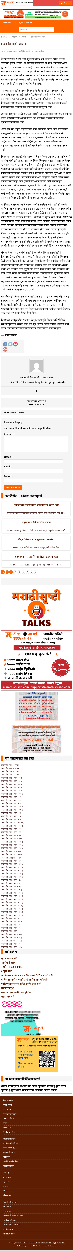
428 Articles (47, 377)
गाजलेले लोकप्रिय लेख (10, 1161)
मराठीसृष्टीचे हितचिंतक (10, 1143)
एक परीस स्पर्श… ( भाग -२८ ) (12, 851)
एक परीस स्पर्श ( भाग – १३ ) (12, 803)
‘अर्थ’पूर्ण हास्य (8, 962)
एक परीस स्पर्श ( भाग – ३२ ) (12, 864)
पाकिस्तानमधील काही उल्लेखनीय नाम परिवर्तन (24, 979)
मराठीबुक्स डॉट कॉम (9, 1220)
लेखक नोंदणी (7, 1105)
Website (8, 476)
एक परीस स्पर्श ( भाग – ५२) (11, 927)
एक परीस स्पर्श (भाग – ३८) (11, 883)
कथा (36, 51)
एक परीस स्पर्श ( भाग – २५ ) (12, 841)
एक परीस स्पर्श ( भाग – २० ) (12, 825)
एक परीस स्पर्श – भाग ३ (10, 771)
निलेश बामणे (25, 51)
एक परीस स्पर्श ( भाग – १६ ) (12, 813)
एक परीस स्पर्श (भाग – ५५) (11, 937)
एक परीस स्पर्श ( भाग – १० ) (12, 793)
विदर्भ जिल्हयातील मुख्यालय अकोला (36, 539)
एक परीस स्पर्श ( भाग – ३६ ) (12, 876)
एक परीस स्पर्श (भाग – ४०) (11, 889)
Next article (36, 404)
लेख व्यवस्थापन (8, 1100)
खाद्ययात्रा (6, 1186)
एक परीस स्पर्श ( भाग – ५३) (11, 931)
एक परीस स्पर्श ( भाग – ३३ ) (12, 867)
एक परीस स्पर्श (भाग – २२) (11, 832)
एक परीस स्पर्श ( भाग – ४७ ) (12, 912)
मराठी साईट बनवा (9, 1152)
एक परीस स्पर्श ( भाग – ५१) (11, 924)
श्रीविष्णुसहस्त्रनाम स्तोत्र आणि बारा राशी (21, 984)
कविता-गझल (7, 1195)
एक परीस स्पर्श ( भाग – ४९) (11, 918)
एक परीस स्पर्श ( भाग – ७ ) (11, 784)
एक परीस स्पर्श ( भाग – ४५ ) (12, 905)
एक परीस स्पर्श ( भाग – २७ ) (12, 848)
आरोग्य (5, 1191)
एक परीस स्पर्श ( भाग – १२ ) (12, 800)
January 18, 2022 (10, 51)
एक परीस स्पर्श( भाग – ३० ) (11, 857)
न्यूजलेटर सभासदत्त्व (9, 1114)
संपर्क (5, 1123)
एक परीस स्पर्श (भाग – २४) (11, 838)
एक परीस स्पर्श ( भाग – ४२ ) (12, 896)
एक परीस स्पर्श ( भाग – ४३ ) (12, 899)
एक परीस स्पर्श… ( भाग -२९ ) (12, 854)
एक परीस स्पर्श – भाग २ (10, 768)
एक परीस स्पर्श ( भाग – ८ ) (11, 787)
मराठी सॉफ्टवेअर (8, 1166)
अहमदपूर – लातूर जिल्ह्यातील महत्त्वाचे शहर (36, 556)
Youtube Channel (10, 1202)
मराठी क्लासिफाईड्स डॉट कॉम (13, 1215)
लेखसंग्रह (6, 1173)
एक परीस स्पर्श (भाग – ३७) (11, 880)
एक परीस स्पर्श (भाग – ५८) (11, 947)
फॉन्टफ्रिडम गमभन (9, 1234)
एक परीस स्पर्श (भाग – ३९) (11, 886)
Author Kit (7, 1109)
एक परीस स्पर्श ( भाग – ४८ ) (12, 915)
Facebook (7, 1207)
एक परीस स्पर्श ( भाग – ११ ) (11, 797)
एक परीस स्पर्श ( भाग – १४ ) (12, 806)
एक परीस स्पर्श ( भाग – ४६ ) (12, 908)
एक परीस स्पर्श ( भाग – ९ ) (11, 790)
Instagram (7, 1211)
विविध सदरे (6, 1157)
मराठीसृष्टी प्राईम (8, 1229)
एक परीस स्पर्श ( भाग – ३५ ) (12, 873)
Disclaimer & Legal (10, 1132)
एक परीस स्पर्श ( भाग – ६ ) (11, 781)
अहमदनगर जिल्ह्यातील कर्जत (36, 522)
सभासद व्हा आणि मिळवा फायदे (22, 1079)
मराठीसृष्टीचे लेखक (9, 1139)
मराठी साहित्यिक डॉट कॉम (11, 1225)
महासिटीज (6, 1182)
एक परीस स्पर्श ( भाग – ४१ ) (12, 892)
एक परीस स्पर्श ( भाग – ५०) (11, 921)
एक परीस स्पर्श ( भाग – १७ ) (12, 816)
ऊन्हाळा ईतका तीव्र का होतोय (16, 992)
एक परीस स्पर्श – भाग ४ (10, 774)
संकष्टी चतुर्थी (7, 988)
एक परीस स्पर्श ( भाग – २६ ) (12, 845)
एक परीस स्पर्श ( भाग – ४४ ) (12, 902)
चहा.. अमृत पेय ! (9, 996)
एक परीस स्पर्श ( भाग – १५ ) (12, 809)
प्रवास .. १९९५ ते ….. (10, 1148)
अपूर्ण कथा (6, 971)
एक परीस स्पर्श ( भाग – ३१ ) (12, 860)
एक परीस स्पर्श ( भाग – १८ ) (12, 819)
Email (7, 466)
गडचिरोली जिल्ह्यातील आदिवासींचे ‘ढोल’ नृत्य (36, 505)
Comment (9, 434)
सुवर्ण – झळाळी (9, 958)
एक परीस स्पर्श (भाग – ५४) (11, 934)
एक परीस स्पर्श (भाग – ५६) (11, 940)
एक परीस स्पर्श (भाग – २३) (11, 835)
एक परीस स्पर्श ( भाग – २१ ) (12, 829)
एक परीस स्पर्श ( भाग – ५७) (11, 943)
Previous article (36, 401)
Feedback (7, 1128)
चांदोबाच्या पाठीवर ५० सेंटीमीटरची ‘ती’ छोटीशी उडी (27, 975)
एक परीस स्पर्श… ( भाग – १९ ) (12, 822)
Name (8, 457)
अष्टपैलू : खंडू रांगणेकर (12, 966)
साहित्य (14, 37)
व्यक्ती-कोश (7, 1177)
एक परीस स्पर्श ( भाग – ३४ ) (12, 870)
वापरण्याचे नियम (8, 1118)
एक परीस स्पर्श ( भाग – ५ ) (11, 777)
